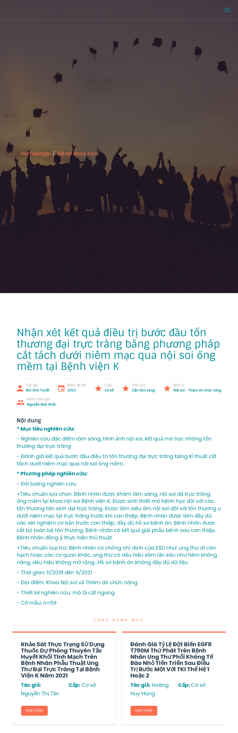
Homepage (35, 153)
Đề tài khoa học (77, 153)
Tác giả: (31, 684)
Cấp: (74, 684)
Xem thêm (34, 710)
